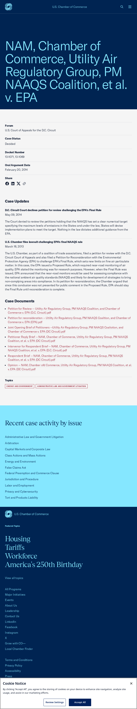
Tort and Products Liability (21, 497)
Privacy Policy (13, 665)
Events (9, 600)
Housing (17, 539)
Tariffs (14, 547)
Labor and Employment (19, 485)
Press (8, 676)
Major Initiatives (15, 594)
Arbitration (12, 443)
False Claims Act (15, 467)
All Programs (13, 589)
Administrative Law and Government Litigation (61, 386)
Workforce (21, 556)
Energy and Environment (20, 386)
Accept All (80, 702)
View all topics (14, 578)
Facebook (11, 627)
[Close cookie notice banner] (131, 683)
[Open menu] (130, 7)
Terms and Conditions (18, 660)
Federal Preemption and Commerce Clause (32, 473)
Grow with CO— (15, 643)
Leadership (12, 611)
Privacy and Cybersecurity (21, 491)
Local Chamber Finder (19, 649)
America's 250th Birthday (44, 564)
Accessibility (13, 671)
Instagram (11, 632)
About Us (11, 605)
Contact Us (12, 616)
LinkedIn (10, 621)
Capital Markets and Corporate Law (27, 449)
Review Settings (55, 702)
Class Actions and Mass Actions (25, 455)
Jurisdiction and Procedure (21, 479)
